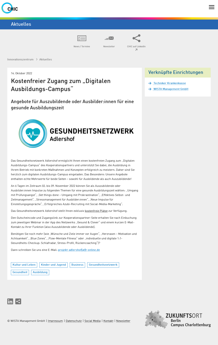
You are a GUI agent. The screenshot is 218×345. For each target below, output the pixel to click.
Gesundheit (20, 272)
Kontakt (108, 321)
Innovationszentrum (20, 59)
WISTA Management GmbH (170, 89)
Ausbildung (40, 272)
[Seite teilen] (18, 301)
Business (77, 264)
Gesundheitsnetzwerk (103, 264)
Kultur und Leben (24, 264)
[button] (10, 301)
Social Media (93, 321)
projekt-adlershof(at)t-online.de (79, 250)
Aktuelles (45, 59)
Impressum (55, 321)
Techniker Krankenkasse (169, 83)
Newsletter (123, 321)
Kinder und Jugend (53, 264)
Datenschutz (74, 321)
